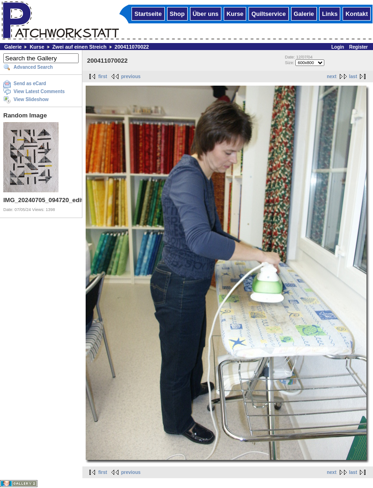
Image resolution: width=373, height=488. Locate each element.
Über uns (206, 13)
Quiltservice (268, 13)
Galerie (304, 13)
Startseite (147, 13)
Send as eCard (30, 83)
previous (131, 76)
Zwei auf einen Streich (79, 47)
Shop (177, 13)
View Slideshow (31, 99)
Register (358, 47)
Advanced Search (33, 67)
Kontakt (356, 13)
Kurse (235, 13)
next (331, 76)
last (353, 76)
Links (329, 13)
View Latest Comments (39, 91)
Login (337, 47)
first (102, 76)
